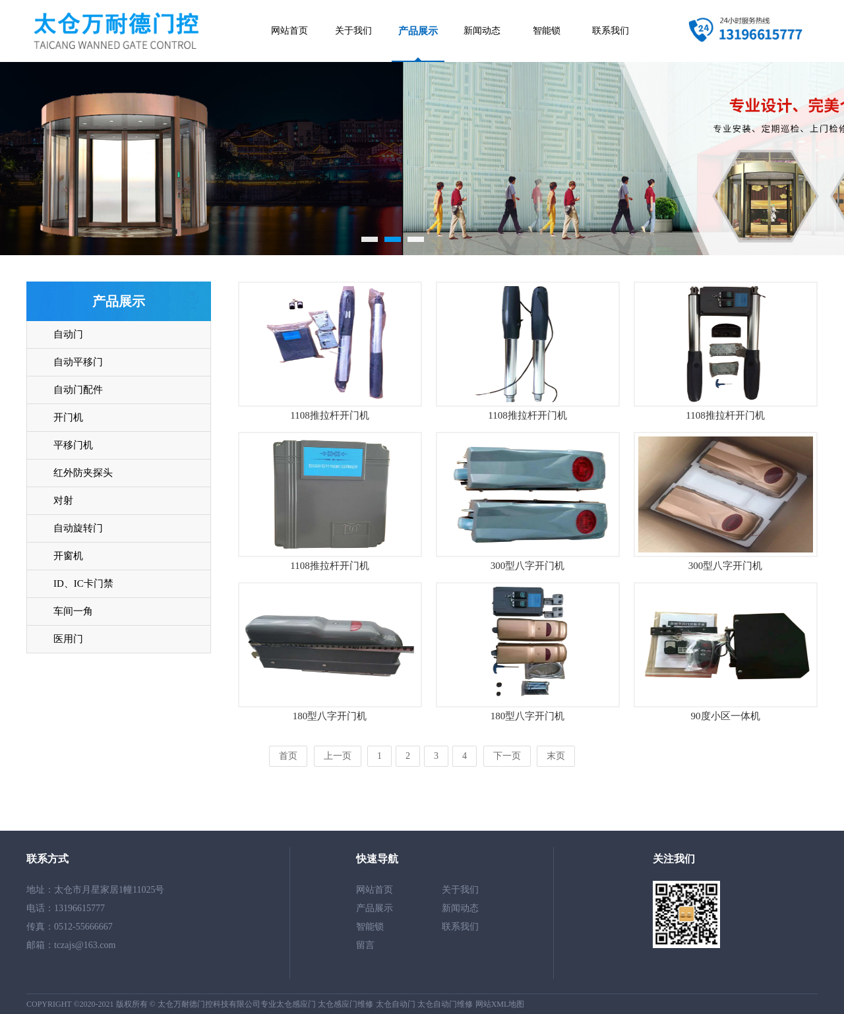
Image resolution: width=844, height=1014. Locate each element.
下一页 (507, 756)
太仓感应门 (296, 1004)
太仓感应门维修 (345, 1004)
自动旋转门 (78, 528)
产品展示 (418, 31)
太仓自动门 (395, 1004)
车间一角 (73, 611)
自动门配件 (78, 389)
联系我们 (610, 31)
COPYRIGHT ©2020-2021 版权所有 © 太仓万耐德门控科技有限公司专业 (151, 1004)
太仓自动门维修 (445, 1004)
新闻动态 (482, 31)
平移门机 (73, 445)
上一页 (337, 756)
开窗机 (68, 556)
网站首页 (289, 31)
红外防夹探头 (83, 472)
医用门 (68, 639)
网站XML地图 (500, 1004)
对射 (63, 500)
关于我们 (353, 31)
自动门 (68, 334)
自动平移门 (78, 362)
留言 (365, 945)
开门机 (68, 417)
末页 (556, 756)
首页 (288, 756)
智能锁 (546, 31)
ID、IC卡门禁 (83, 583)
